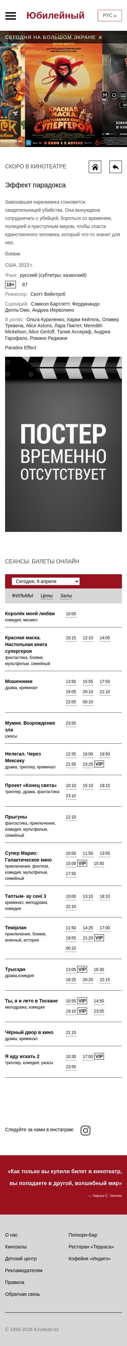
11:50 (88, 853)
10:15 (71, 638)
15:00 (71, 863)
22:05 (71, 702)
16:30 (99, 969)
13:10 (88, 896)
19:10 (71, 1011)
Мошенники (19, 681)
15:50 (99, 863)
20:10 (88, 691)
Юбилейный (55, 15)
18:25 (71, 979)
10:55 (71, 1001)
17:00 (105, 928)
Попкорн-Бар (83, 1235)
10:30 (71, 1056)
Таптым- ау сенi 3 (25, 896)
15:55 (88, 681)
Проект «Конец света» (31, 785)
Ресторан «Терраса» (91, 1246)
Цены (47, 595)
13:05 (71, 969)
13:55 (105, 853)
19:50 (105, 754)
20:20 (88, 979)
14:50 (99, 1001)
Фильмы (22, 595)
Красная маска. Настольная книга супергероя (26, 644)
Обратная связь (22, 1294)
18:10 (105, 896)
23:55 (71, 723)
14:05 (105, 638)
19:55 (71, 938)
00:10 (88, 702)
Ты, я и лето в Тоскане (31, 1000)
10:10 (71, 785)
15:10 (88, 785)
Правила (14, 1282)
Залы (66, 595)
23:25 (88, 764)
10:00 (71, 614)
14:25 (88, 928)
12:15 (71, 817)
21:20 (88, 938)
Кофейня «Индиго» (90, 1258)
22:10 (71, 906)
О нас (11, 1235)
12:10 (88, 638)
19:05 (71, 691)
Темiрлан (15, 927)
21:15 (71, 1032)
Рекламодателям (23, 1270)
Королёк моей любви (30, 613)
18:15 (105, 785)
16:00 (88, 754)
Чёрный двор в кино (29, 1032)
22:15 (105, 979)
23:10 (71, 795)
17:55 (71, 873)
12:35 (71, 754)
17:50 (105, 681)
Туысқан (15, 969)
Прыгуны (16, 817)
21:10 (105, 691)
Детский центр (21, 1258)
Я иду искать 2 (22, 1056)
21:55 (71, 764)
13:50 (71, 681)
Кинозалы (16, 1246)
